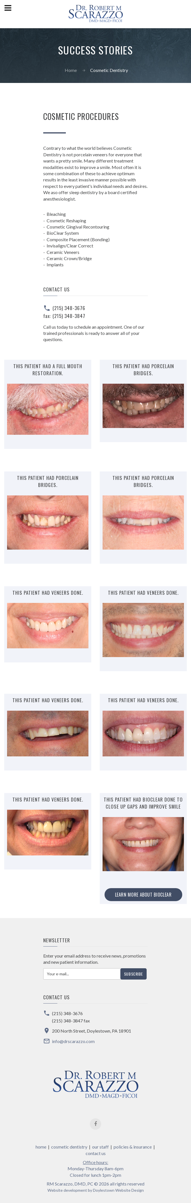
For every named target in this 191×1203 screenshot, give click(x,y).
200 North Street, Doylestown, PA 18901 (91, 1030)
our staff (100, 1146)
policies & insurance (133, 1146)
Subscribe (133, 974)
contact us (96, 1153)
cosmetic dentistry (69, 1146)
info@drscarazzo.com (73, 1041)
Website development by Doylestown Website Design (95, 1190)
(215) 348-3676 (69, 307)
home (41, 1146)
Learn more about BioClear (143, 894)
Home (71, 70)
